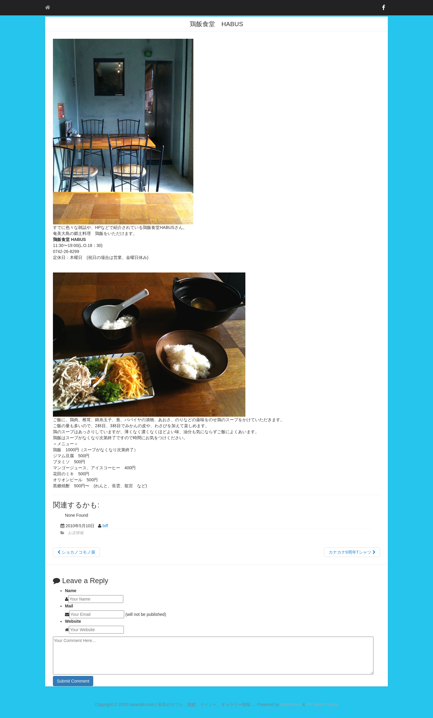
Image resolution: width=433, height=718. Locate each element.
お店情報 (76, 533)
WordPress (291, 704)
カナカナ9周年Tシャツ (352, 552)
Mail (69, 606)
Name (70, 590)
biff (105, 525)
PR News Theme (322, 704)
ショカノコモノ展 (76, 552)
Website (73, 621)
